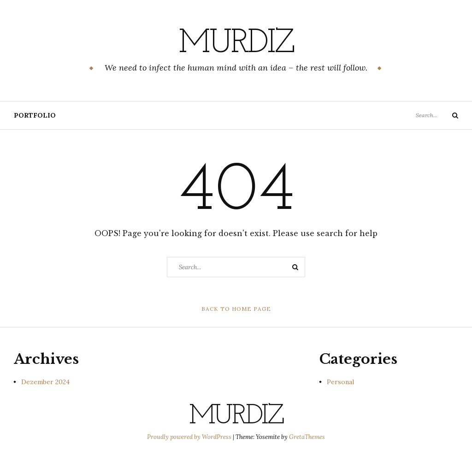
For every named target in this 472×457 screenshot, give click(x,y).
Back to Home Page (236, 308)
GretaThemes (307, 437)
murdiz (235, 43)
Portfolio (35, 115)
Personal (340, 382)
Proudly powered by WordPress (190, 437)
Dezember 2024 (45, 382)
